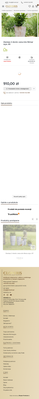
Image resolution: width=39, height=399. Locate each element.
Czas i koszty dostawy (9, 350)
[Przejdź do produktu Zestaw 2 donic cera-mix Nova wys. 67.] (19, 237)
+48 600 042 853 (28, 2)
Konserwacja (7, 369)
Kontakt (5, 318)
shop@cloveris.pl (13, 2)
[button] (19, 197)
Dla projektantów (8, 387)
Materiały (6, 364)
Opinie (5, 382)
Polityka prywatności (9, 361)
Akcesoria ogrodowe (19, 10)
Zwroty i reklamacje (9, 316)
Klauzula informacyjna (9, 334)
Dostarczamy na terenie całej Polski (13, 353)
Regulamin (6, 321)
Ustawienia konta (8, 337)
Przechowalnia (7, 339)
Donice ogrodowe (32, 10)
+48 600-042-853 (8, 283)
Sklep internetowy (19, 395)
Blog (4, 385)
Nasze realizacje (8, 380)
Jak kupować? (7, 323)
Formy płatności (8, 348)
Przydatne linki (7, 390)
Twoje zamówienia (8, 332)
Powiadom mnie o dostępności (17, 89)
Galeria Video (7, 366)
